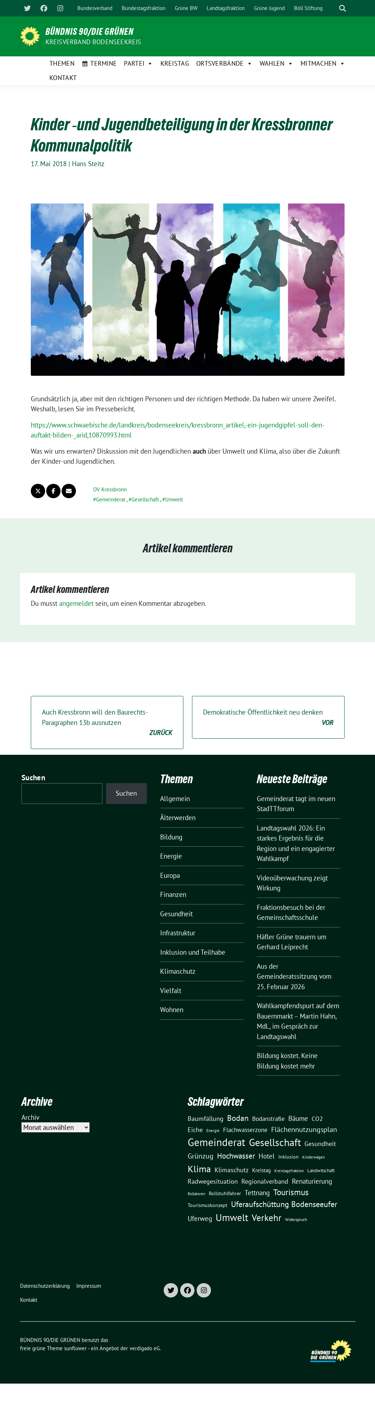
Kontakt (63, 78)
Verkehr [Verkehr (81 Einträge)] (267, 1218)
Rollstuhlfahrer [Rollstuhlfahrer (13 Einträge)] (225, 1193)
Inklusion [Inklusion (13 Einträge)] (288, 1157)
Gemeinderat (110, 499)
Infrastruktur (177, 932)
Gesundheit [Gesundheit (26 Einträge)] (320, 1144)
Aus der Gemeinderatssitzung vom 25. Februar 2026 (294, 976)
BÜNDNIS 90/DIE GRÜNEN (89, 31)
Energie (171, 856)
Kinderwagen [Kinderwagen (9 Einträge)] (313, 1157)
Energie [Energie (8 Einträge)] (213, 1130)
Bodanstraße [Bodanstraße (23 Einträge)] (268, 1119)
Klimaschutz (178, 971)
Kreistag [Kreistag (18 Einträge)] (261, 1170)
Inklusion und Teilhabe (192, 952)
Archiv (30, 1117)
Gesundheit (176, 913)
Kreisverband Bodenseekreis (93, 42)
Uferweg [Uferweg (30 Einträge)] (200, 1218)
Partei (138, 63)
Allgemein (175, 798)
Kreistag (174, 63)
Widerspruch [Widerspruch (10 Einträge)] (296, 1219)
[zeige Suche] (343, 8)
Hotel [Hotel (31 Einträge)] (267, 1156)
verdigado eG (145, 1348)
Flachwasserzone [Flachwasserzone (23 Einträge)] (245, 1130)
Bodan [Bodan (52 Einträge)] (238, 1118)
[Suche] (332, 8)
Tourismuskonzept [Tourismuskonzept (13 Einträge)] (207, 1205)
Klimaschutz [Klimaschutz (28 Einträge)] (232, 1170)
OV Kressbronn (110, 489)
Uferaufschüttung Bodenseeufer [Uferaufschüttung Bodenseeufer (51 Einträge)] (284, 1204)
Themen (61, 63)
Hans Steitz (88, 163)
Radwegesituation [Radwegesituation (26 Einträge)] (213, 1181)
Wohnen (171, 1009)
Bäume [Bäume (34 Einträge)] (298, 1118)
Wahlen (276, 63)
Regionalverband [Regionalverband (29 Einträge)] (264, 1181)
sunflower (75, 1348)
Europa (170, 875)
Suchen (33, 777)
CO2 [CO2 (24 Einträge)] (317, 1118)
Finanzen (173, 894)
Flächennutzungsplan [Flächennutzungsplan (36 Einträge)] (304, 1129)
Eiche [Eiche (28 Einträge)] (195, 1130)
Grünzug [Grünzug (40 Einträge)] (200, 1156)
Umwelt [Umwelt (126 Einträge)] (232, 1217)
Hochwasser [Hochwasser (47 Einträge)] (236, 1156)
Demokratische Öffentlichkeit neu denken (268, 718)
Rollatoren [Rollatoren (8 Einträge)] (196, 1193)
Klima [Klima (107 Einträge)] (199, 1169)
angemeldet (76, 603)
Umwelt (174, 499)
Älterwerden (178, 817)
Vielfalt (170, 990)
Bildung (171, 837)
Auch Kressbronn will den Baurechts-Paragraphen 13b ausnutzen (107, 723)
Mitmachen (323, 63)
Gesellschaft (145, 499)
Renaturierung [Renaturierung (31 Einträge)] (312, 1181)
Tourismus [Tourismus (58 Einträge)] (291, 1192)
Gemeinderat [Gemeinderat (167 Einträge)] (216, 1142)
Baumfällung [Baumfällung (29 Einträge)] (205, 1118)
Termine (103, 63)
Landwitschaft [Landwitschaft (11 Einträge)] (321, 1170)
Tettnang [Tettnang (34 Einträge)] (257, 1192)
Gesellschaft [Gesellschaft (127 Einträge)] (275, 1142)
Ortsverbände (224, 63)
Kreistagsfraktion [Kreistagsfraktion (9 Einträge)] (289, 1170)
